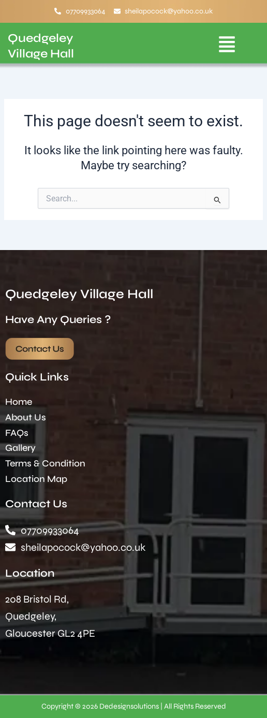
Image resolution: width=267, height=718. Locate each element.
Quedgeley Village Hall (79, 294)
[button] (227, 46)
